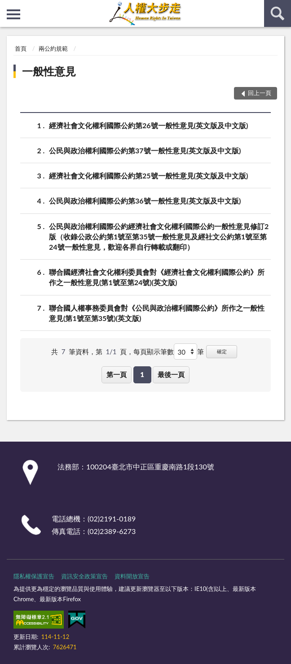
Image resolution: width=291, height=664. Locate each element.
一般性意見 (49, 71)
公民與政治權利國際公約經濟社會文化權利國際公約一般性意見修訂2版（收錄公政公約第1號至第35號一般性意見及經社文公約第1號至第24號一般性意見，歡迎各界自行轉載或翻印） (159, 236)
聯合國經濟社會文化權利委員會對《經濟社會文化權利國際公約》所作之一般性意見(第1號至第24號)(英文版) (157, 276)
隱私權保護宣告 (33, 576)
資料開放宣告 (132, 576)
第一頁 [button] (116, 374)
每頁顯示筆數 (153, 351)
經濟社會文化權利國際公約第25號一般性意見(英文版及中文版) (148, 175)
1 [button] (142, 374)
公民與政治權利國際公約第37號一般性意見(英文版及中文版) (145, 150)
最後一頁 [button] (171, 374)
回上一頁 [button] (259, 92)
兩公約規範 (53, 48)
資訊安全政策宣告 (84, 576)
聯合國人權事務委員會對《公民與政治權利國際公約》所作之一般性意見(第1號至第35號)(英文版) (157, 312)
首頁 (20, 48)
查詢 (277, 13)
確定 (222, 351)
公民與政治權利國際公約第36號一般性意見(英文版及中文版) (145, 200)
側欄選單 (13, 14)
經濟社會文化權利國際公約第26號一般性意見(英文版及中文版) (148, 125)
